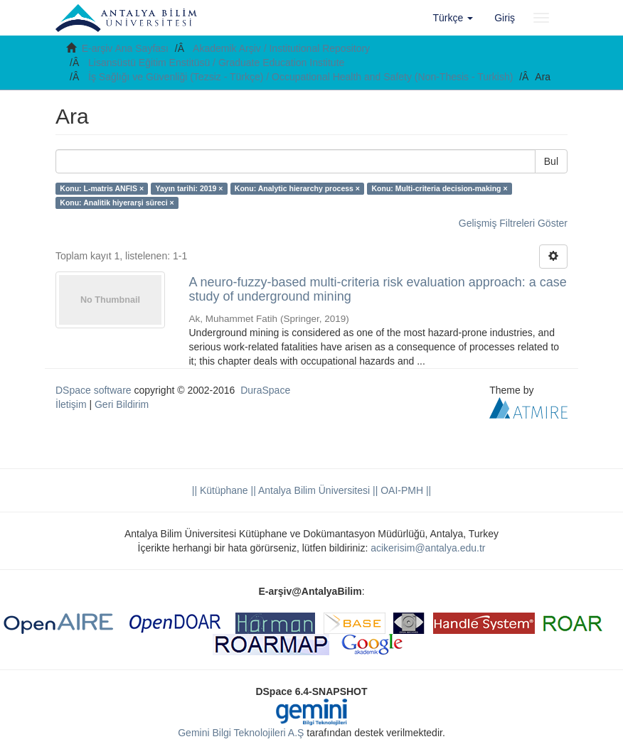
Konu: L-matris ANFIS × (102, 188)
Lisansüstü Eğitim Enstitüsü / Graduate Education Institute (216, 62)
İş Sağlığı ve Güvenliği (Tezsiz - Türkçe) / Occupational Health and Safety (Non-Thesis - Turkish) (300, 76)
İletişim (71, 404)
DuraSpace (265, 390)
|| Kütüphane (220, 490)
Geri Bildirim (122, 404)
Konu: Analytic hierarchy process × (297, 188)
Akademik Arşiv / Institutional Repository (281, 48)
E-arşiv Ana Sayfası (125, 48)
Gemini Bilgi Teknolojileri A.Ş (241, 732)
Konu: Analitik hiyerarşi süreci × (117, 202)
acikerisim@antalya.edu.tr (428, 548)
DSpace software (93, 390)
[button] (453, 18)
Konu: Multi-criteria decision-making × (439, 188)
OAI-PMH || (404, 490)
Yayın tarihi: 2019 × (189, 188)
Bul (551, 161)
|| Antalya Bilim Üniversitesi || (313, 490)
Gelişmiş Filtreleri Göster (513, 223)
